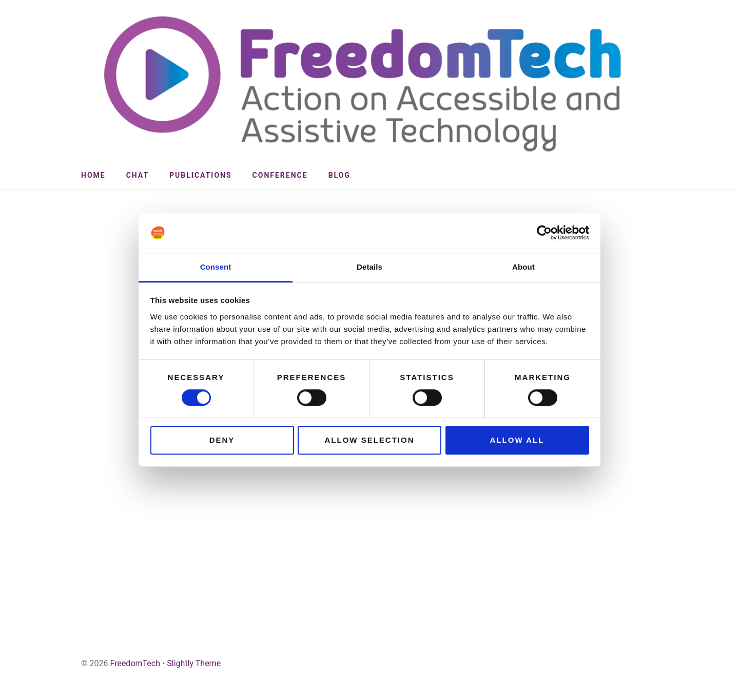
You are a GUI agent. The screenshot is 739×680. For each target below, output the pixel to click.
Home (93, 175)
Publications (200, 175)
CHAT (137, 175)
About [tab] (523, 266)
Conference (280, 175)
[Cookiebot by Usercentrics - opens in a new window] (544, 233)
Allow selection (370, 440)
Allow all (517, 440)
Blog (339, 175)
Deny (222, 440)
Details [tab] (369, 266)
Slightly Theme (194, 663)
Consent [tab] (215, 266)
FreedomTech (135, 663)
